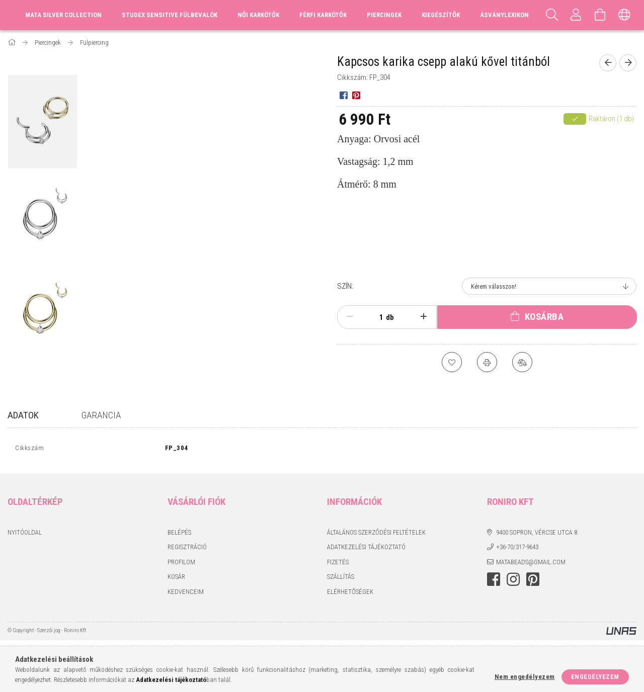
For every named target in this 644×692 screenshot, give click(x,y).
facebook (493, 581)
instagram (513, 581)
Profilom (181, 564)
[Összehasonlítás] (522, 362)
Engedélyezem (595, 676)
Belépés (179, 534)
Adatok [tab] (23, 415)
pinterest (532, 581)
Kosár (176, 579)
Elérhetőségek (350, 593)
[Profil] (576, 15)
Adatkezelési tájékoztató (366, 549)
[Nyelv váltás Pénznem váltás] (624, 15)
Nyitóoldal (25, 534)
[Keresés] (552, 15)
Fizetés (338, 564)
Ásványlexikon (504, 15)
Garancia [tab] (101, 415)
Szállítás (340, 579)
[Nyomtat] (487, 362)
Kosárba (544, 316)
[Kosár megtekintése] (600, 15)
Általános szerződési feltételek (376, 534)
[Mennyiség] (376, 317)
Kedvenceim (186, 593)
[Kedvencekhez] (452, 362)
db (390, 317)
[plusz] (423, 317)
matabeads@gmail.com (531, 564)
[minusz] (350, 317)
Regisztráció (187, 549)
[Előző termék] (607, 62)
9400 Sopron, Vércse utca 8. (537, 534)
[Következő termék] (627, 62)
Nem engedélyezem (525, 676)
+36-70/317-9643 (517, 549)
